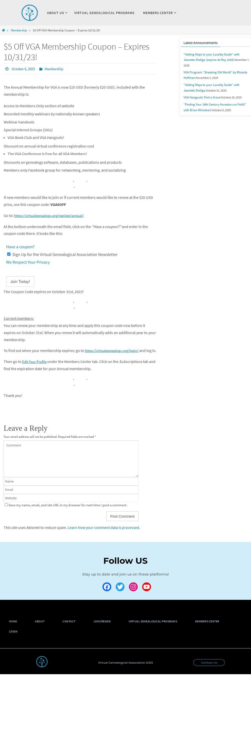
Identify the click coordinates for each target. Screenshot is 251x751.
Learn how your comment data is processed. (104, 534)
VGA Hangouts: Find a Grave (201, 90)
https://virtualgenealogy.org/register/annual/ (51, 215)
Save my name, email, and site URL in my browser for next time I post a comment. (68, 512)
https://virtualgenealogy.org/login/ (114, 350)
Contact (73, 628)
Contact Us (209, 669)
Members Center (216, 628)
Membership (19, 30)
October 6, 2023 (24, 68)
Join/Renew (107, 628)
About (42, 628)
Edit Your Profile (35, 368)
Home (14, 628)
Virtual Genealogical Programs (160, 628)
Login (14, 638)
